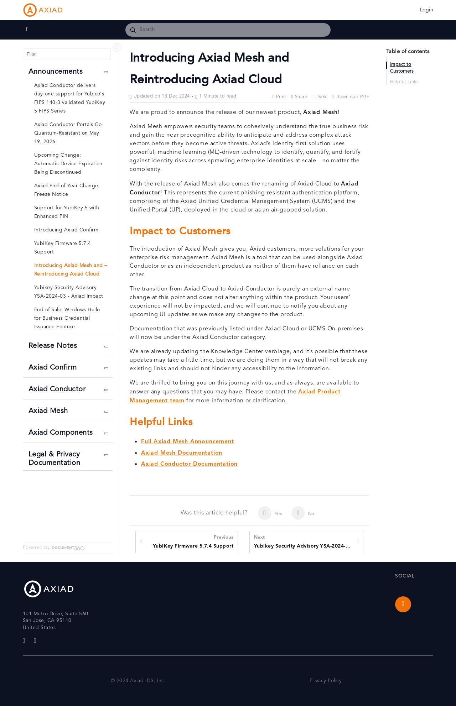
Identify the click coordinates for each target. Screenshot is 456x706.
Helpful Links (404, 82)
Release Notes (52, 346)
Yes (270, 513)
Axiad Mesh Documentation (181, 453)
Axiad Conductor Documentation (189, 464)
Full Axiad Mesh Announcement (187, 442)
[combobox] (228, 30)
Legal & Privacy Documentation (54, 459)
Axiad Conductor (57, 389)
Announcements (55, 72)
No (302, 513)
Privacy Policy (326, 681)
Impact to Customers (402, 68)
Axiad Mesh (48, 411)
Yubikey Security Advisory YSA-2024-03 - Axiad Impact (303, 541)
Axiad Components (60, 433)
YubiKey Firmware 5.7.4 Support (193, 541)
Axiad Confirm (52, 368)
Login (426, 10)
